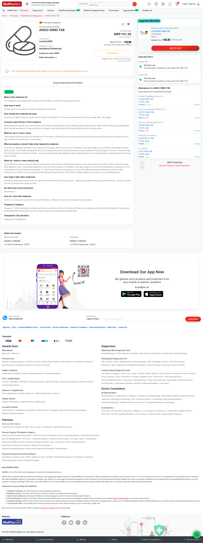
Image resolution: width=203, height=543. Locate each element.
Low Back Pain (172, 411)
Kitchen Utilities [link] (43, 410)
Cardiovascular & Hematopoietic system (48, 435)
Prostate (135, 377)
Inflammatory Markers (151, 383)
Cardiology (106, 399)
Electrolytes (164, 383)
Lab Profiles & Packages (110, 373)
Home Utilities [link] (30, 410)
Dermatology (125, 399)
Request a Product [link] (22, 427)
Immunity (110, 377)
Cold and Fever (116, 411)
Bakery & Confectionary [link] (67, 410)
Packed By (74, 237)
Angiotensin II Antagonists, (50, 48)
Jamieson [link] (56, 393)
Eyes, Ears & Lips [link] (8, 365)
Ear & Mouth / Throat (63, 442)
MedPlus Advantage (69, 10)
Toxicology (127, 380)
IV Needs (50, 457)
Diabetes (191, 373)
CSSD (28, 457)
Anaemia (177, 373)
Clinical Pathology (108, 354)
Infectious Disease (185, 380)
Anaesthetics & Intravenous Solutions (16, 445)
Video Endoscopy (154, 365)
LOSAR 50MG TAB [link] (145, 99)
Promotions (114, 10)
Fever (185, 373)
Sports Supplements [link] (9, 393)
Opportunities (130, 10)
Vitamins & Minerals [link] (26, 393)
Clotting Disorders (140, 380)
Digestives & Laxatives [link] (68, 382)
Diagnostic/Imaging (31, 460)
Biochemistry (156, 354)
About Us (6, 327)
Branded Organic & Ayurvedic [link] (13, 413)
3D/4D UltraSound (126, 362)
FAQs (14, 327)
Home (4, 16)
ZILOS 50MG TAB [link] (145, 151)
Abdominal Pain (155, 414)
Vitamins (169, 373)
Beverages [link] (82, 410)
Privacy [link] (114, 540)
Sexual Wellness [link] (67, 362)
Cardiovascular (18, 457)
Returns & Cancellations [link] (152, 540)
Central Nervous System (90, 435)
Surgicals (89, 457)
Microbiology (145, 354)
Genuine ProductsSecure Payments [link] (174, 166)
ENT (133, 399)
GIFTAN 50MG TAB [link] (145, 125)
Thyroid (162, 373)
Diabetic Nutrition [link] (27, 402)
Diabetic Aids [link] (40, 402)
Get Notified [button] (112, 53)
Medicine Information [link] (11, 424)
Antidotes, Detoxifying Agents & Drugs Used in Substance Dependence (28, 449)
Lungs (134, 373)
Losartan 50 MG (45, 41)
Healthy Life (147, 10)
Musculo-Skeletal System (11, 439)
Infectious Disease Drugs (59, 439)
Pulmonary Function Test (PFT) (173, 365)
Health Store (10, 10)
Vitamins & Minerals (34, 442)
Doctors (51, 10)
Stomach (137, 383)
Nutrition (46, 442)
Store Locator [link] (36, 427)
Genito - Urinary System (87, 439)
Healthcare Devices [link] (86, 382)
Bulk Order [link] (9, 540)
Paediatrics (133, 396)
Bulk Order (112, 327)
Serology (135, 354)
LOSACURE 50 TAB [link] (146, 138)
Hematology (167, 354)
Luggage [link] (53, 410)
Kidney (147, 373)
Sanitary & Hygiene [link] (17, 362)
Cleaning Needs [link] (8, 410)
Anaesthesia (6, 457)
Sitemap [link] (83, 540)
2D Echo (165, 362)
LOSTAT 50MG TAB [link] (146, 112)
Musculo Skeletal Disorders (112, 380)
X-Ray (116, 362)
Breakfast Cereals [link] (20, 373)
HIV (150, 377)
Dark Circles (160, 411)
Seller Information (48, 57)
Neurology (115, 399)
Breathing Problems (126, 414)
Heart (123, 373)
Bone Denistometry (177, 362)
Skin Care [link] (5, 362)
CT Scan (109, 362)
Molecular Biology (180, 354)
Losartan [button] (9, 92)
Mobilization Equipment (64, 457)
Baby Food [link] (6, 354)
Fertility (141, 373)
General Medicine (108, 396)
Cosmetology (157, 399)
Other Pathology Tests (173, 377)
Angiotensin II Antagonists (31, 16)
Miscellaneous (62, 449)
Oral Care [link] (29, 362)
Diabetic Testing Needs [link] (10, 402)
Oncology (73, 439)
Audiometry (121, 365)
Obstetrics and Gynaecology (149, 396)
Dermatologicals (78, 442)
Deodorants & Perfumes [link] (83, 362)
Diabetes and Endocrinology (183, 396)
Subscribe (193, 319)
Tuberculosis (158, 377)
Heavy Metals (171, 380)
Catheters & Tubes (38, 457)
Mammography (140, 362)
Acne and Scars (141, 414)
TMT (149, 362)
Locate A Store (28, 327)
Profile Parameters (123, 354)
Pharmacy (24, 10)
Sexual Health (167, 414)
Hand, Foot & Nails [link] (43, 365)
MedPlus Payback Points (94, 10)
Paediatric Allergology (110, 403)
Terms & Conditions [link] (193, 540)
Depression (128, 411)
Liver (128, 373)
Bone (103, 377)
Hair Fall (114, 414)
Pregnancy (144, 377)
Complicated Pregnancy (156, 403)
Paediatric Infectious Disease (130, 403)
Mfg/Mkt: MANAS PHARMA (49, 27)
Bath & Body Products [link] (51, 362)
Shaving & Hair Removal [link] (25, 365)
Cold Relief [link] (23, 382)
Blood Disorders (108, 383)
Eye (52, 442)
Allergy (154, 373)
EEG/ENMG (156, 362)
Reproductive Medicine (172, 399)
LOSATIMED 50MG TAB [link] (160, 31)
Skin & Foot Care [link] (52, 382)
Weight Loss (138, 411)
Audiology (170, 403)
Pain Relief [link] (14, 382)
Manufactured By (11, 237)
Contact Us (122, 327)
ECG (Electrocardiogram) (136, 365)
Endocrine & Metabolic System (13, 442)
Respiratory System (72, 435)
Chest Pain (105, 411)
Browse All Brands (60, 327)
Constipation (150, 411)
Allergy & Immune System (41, 445)
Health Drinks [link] (7, 373)
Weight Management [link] (53, 373)
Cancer (118, 377)
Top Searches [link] (47, 427)
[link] (12, 4)
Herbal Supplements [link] (42, 393)
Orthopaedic (79, 457)
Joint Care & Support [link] (37, 382)
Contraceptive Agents (40, 439)
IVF (144, 403)
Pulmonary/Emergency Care (12, 460)
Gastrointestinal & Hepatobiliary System (17, 435)
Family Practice (121, 396)
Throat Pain (106, 414)
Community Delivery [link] (46, 540)
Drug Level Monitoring (156, 380)
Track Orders (45, 327)
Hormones (26, 439)
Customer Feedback (78, 327)
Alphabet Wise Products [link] (63, 427)
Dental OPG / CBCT (108, 365)
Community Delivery (97, 327)
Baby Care (15, 354)
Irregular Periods (185, 411)
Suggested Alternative (149, 21)
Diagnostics (38, 10)
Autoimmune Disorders (124, 383)
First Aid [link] (5, 382)
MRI (103, 362)
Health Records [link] (8, 427)
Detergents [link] (20, 410)
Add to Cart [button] (175, 48)
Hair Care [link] (37, 362)
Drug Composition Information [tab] (67, 83)
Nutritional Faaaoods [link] (36, 373)
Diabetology (166, 396)
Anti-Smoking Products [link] (10, 385)
